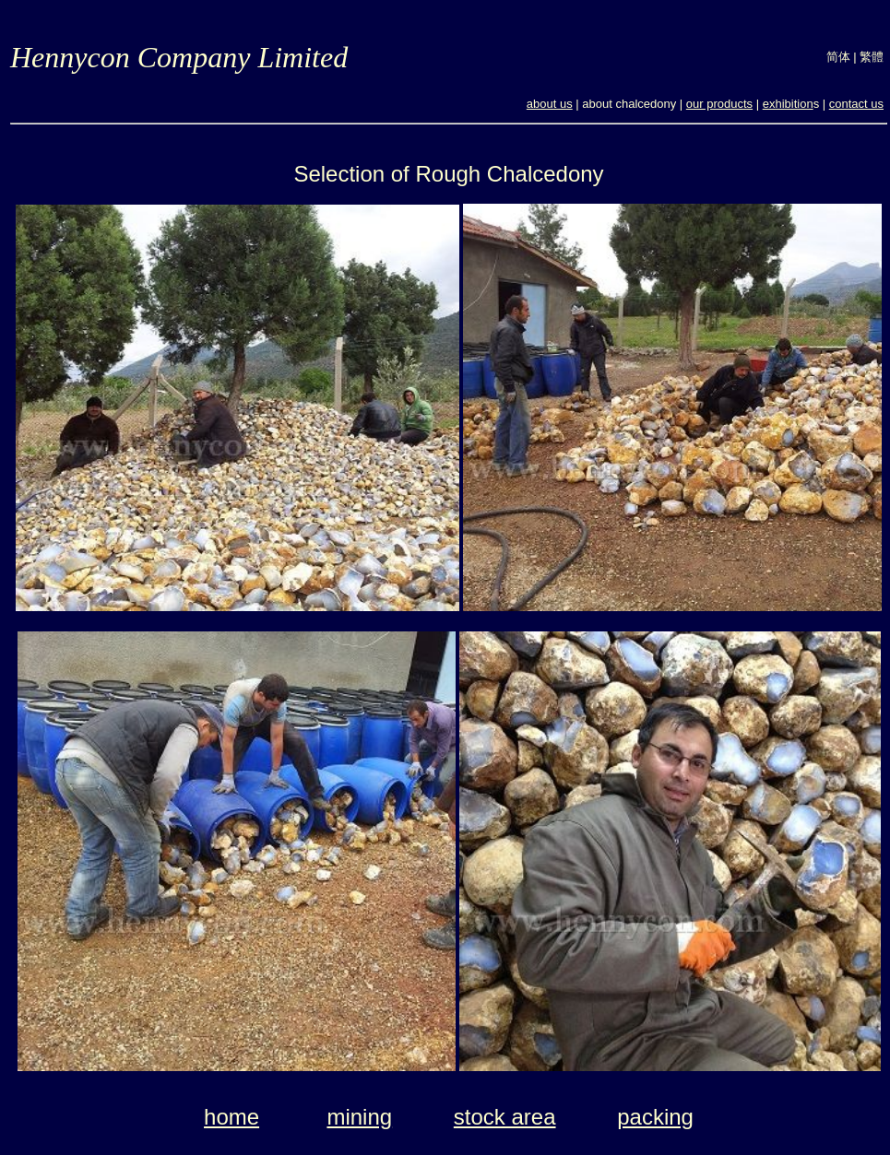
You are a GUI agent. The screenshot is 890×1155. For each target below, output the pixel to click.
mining (359, 1116)
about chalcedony (629, 104)
